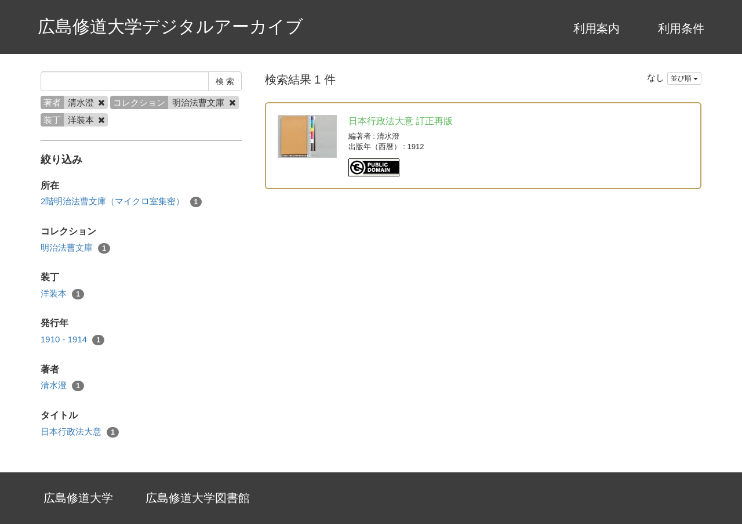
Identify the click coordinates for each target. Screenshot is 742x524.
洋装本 (62, 293)
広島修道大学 (78, 498)
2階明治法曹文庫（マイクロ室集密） (121, 201)
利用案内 (596, 28)
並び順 (684, 78)
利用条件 (681, 28)
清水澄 (62, 385)
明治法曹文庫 (75, 248)
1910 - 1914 (72, 339)
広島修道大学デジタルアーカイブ (170, 26)
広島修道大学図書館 (198, 498)
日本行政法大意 (80, 432)
